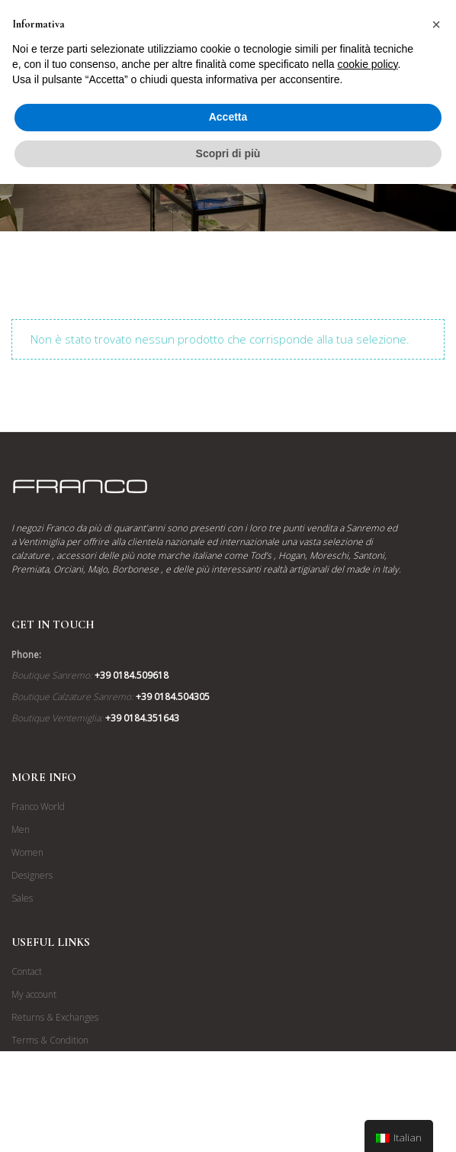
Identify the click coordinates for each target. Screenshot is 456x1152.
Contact (26, 971)
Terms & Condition (49, 1040)
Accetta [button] (228, 117)
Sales (22, 898)
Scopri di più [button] (228, 153)
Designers (32, 875)
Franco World (38, 806)
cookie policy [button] (367, 64)
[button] (436, 24)
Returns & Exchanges (54, 1017)
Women (27, 852)
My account (33, 994)
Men (20, 829)
